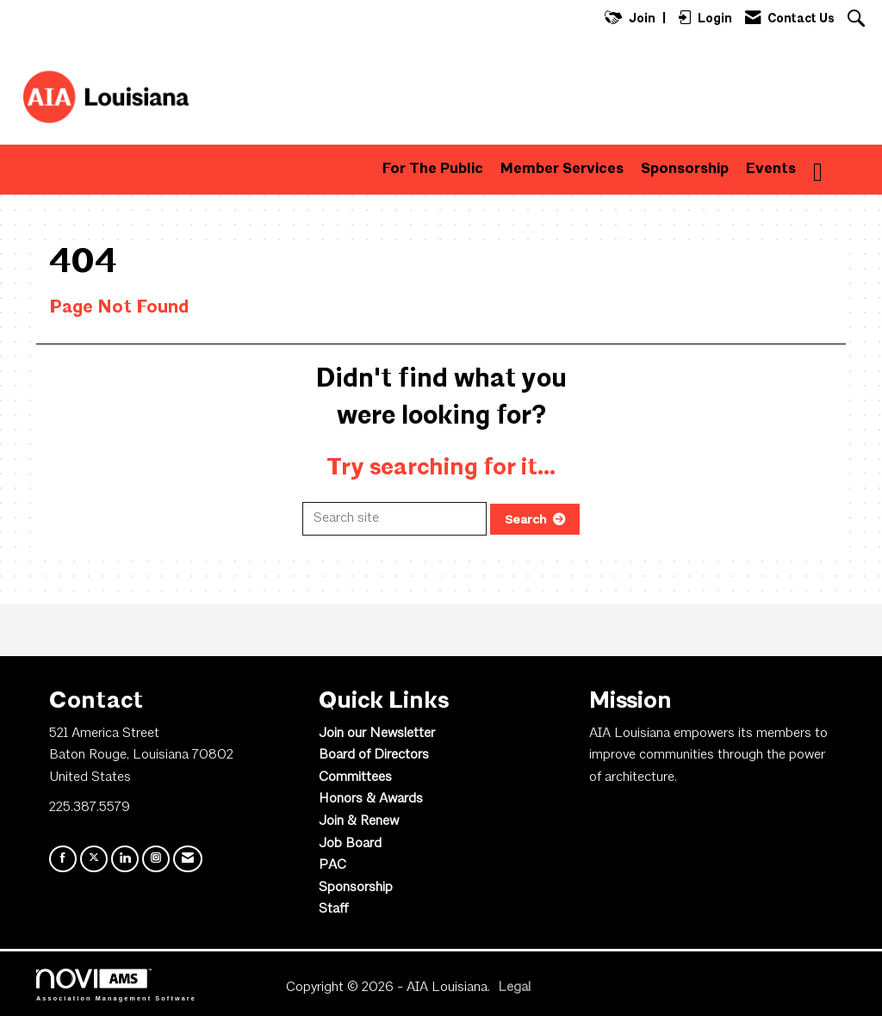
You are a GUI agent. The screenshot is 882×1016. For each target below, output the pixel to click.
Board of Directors (374, 755)
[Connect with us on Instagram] (156, 859)
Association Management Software (116, 985)
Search (526, 519)
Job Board (350, 844)
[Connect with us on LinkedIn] (125, 859)
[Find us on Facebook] (63, 859)
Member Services (562, 169)
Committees (355, 777)
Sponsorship (685, 169)
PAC (332, 865)
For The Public (432, 169)
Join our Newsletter (377, 733)
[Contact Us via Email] (187, 859)
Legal (514, 987)
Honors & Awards (371, 799)
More (831, 169)
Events (771, 169)
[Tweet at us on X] (94, 859)
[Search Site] (858, 20)
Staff (333, 909)
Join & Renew (359, 821)
